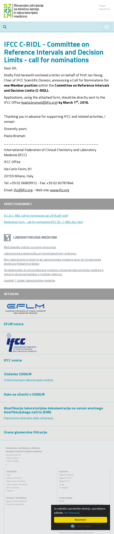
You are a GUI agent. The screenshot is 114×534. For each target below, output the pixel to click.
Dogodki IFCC (64, 481)
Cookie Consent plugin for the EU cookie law (80, 526)
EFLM (61, 501)
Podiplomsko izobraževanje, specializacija (76, 532)
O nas (8, 474)
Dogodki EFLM (65, 477)
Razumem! (80, 519)
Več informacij (72, 512)
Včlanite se (104, 9)
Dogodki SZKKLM (66, 474)
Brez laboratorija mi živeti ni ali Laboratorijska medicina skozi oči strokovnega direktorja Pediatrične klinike (52, 261)
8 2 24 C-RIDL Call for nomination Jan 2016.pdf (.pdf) (36, 215)
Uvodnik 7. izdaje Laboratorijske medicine (29, 280)
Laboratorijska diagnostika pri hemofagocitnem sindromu (40, 253)
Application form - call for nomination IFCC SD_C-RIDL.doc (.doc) (43, 222)
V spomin (10, 490)
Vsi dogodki (64, 487)
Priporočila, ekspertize (15, 504)
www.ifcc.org (59, 190)
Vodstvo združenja (14, 477)
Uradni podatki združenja (17, 484)
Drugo (61, 484)
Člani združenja (12, 487)
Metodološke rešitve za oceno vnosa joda (30, 247)
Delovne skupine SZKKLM (16, 501)
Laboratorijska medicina (30, 237)
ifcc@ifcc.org (23, 190)
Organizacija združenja (16, 481)
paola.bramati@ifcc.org (39, 102)
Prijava (102, 5)
